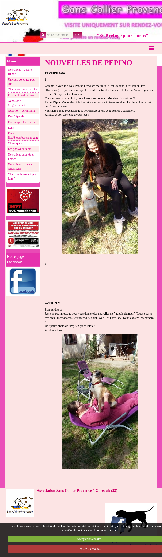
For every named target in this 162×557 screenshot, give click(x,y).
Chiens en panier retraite (22, 89)
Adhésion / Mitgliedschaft (16, 103)
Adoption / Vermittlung (21, 110)
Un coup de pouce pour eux (22, 81)
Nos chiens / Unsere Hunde (20, 71)
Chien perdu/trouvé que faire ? (22, 176)
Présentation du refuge (21, 95)
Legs (11, 127)
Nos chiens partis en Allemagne (20, 166)
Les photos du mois (19, 149)
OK (77, 35)
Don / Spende (16, 116)
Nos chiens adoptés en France (21, 156)
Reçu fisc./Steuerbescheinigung (23, 135)
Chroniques (15, 143)
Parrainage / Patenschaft (22, 122)
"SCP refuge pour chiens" (122, 35)
